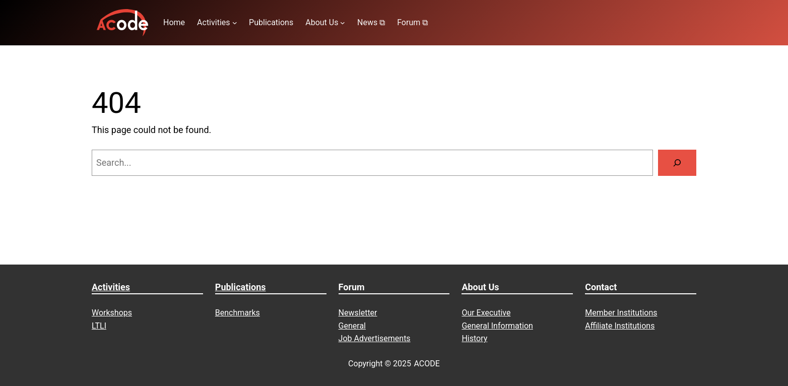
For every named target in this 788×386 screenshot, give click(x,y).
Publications (240, 287)
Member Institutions (621, 312)
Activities (111, 287)
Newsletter (358, 312)
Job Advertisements (375, 338)
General (352, 326)
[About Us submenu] (342, 22)
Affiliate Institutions (619, 326)
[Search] (677, 163)
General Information (497, 326)
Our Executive (486, 312)
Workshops (112, 312)
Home (174, 22)
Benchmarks (237, 312)
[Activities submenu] (234, 22)
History (474, 338)
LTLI (99, 326)
